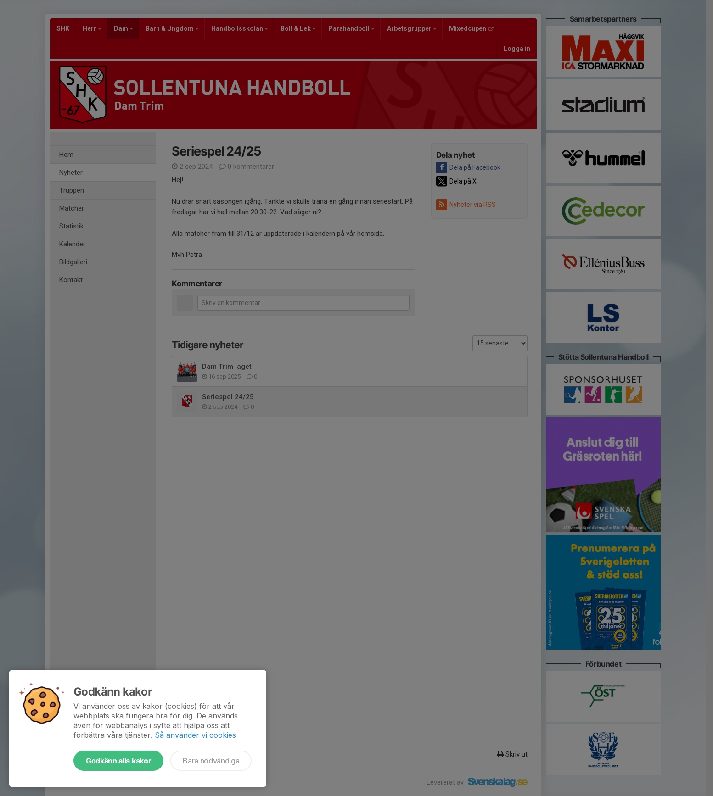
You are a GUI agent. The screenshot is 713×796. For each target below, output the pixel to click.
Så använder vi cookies (195, 735)
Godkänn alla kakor (118, 760)
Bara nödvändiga (211, 760)
